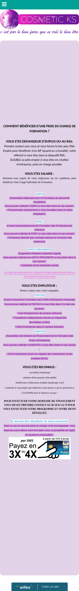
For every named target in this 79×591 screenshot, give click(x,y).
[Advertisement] (39, 82)
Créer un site (50, 586)
